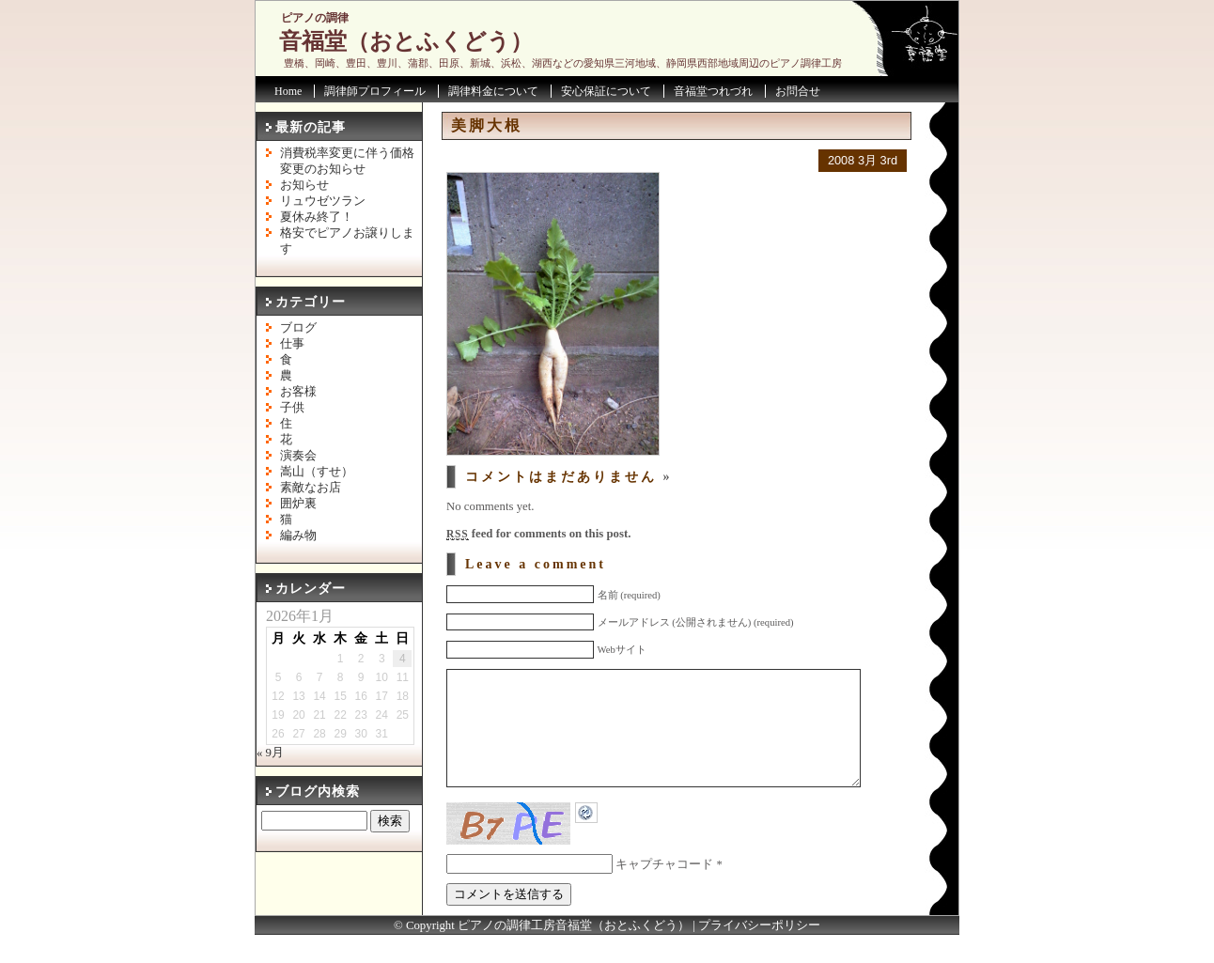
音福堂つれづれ (713, 91)
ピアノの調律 (315, 17)
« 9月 (270, 752)
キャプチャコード (664, 892)
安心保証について (606, 91)
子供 (292, 407)
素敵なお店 (310, 487)
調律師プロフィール (375, 91)
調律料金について (493, 91)
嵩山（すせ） (316, 471)
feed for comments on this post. (538, 533)
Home (288, 91)
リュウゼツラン (323, 201)
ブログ (298, 327)
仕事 (292, 343)
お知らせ (304, 185)
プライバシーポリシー (759, 953)
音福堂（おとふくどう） (406, 41)
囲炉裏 (298, 503)
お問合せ (797, 91)
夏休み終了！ (316, 217)
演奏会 (298, 455)
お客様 (298, 391)
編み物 (298, 535)
